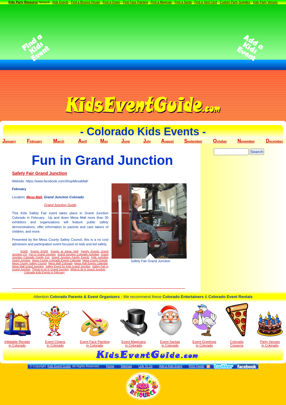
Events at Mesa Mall (64, 251)
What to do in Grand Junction (87, 269)
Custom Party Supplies (235, 2)
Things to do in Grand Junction (50, 269)
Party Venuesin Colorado (270, 329)
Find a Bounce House (85, 2)
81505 (24, 251)
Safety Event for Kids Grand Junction (68, 266)
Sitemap (126, 366)
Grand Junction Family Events (70, 257)
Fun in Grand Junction (42, 254)
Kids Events (60, 2)
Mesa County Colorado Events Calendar (56, 260)
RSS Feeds (196, 366)
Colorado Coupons (236, 325)
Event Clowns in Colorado (55, 326)
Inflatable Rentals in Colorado (17, 327)
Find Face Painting (135, 2)
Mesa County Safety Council (29, 263)
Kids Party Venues (265, 2)
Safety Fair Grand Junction (39, 173)
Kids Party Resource (23, 2)
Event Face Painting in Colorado (94, 328)
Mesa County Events (95, 260)
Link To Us (145, 366)
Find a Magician (161, 2)
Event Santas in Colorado (170, 325)
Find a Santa (183, 2)
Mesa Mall (34, 197)
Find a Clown (111, 2)
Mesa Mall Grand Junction (28, 266)
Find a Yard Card (205, 2)
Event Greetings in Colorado (204, 325)
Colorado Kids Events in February (44, 272)
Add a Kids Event (170, 366)
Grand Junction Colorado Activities (78, 254)
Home (110, 366)
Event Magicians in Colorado (134, 328)
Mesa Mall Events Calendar (91, 263)
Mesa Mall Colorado (60, 263)
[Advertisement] (143, 48)
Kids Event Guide (59, 366)
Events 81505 (39, 251)
